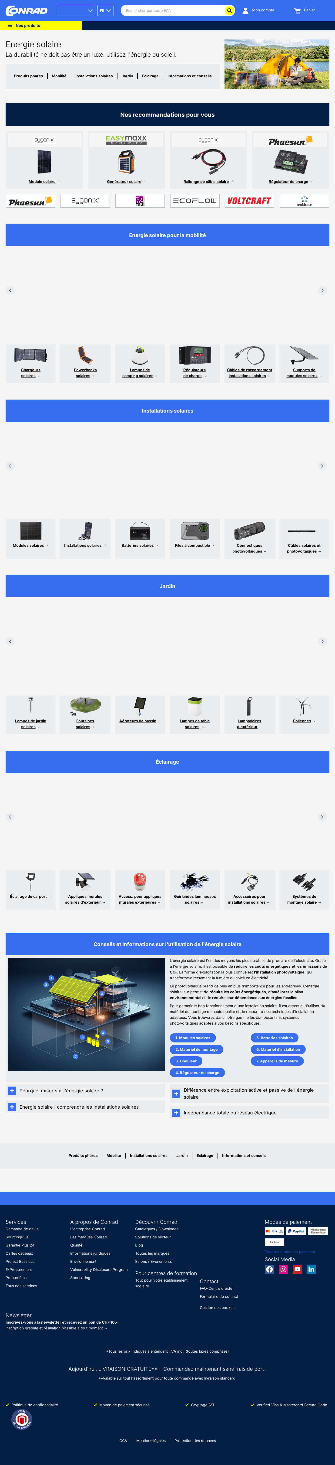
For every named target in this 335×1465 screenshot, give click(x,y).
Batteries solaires (138, 545)
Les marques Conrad (88, 1237)
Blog (139, 1245)
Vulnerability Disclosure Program (99, 1269)
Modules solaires (28, 545)
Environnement (83, 1261)
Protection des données (195, 1440)
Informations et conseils (190, 76)
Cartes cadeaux (19, 1253)
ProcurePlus (16, 1277)
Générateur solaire (124, 181)
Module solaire (42, 181)
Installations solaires (94, 76)
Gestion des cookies (217, 1307)
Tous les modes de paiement (290, 1251)
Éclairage (150, 76)
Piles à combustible (192, 545)
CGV (123, 1440)
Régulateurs (194, 370)
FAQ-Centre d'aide (216, 1288)
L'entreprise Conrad (87, 1229)
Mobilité (59, 76)
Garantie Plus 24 (20, 1245)
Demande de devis (22, 1229)
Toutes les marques (152, 1253)
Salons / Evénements (153, 1261)
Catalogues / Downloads (156, 1229)
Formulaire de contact (219, 1296)
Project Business (20, 1261)
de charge (192, 375)
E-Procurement (19, 1269)
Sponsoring (80, 1277)
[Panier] (304, 10)
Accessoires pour (249, 896)
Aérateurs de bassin (137, 721)
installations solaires (246, 902)
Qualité (76, 1245)
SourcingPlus (17, 1237)
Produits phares (28, 76)
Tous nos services (21, 1285)
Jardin (127, 76)
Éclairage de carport (28, 896)
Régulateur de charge (288, 181)
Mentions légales (151, 1440)
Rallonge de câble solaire (206, 181)
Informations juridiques (90, 1253)
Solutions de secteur (153, 1237)
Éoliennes (302, 721)
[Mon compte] (258, 10)
